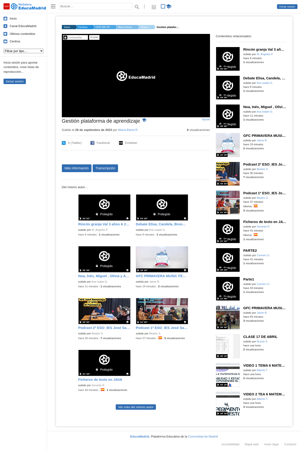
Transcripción (105, 168)
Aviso (271, 444)
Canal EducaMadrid (23, 26)
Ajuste (206, 119)
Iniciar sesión (287, 6)
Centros (15, 41)
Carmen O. (263, 255)
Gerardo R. (98, 385)
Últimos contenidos (22, 34)
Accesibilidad (230, 444)
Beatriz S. (97, 333)
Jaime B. (154, 281)
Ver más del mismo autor (135, 407)
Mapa (252, 444)
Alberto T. (262, 370)
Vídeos (144, 27)
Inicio (13, 18)
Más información (77, 168)
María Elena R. (125, 27)
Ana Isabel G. (157, 229)
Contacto (290, 444)
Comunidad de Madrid (203, 436)
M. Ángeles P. (100, 229)
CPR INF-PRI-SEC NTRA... (103, 27)
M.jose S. (262, 341)
